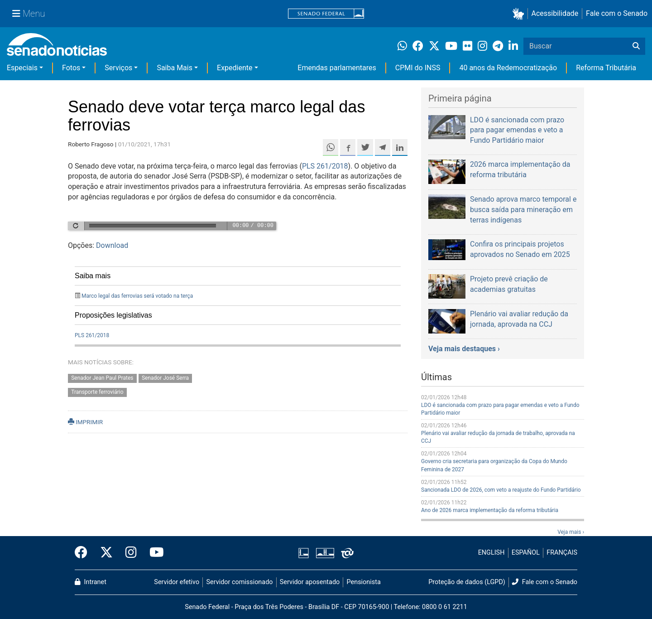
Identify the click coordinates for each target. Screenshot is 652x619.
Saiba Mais (174, 67)
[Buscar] (636, 46)
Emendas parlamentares (336, 67)
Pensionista (364, 582)
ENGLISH (491, 552)
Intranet (90, 582)
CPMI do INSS (418, 67)
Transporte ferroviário (97, 392)
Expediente (234, 67)
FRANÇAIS (562, 552)
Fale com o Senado (616, 13)
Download (112, 245)
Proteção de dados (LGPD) (466, 582)
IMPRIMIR (85, 422)
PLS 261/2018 (325, 166)
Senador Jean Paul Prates (102, 378)
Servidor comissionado (239, 582)
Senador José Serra (165, 378)
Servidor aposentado (310, 582)
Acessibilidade (555, 13)
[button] (520, 14)
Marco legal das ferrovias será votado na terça (137, 296)
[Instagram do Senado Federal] (131, 552)
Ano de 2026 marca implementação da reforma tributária (489, 510)
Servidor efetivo (176, 582)
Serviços (118, 67)
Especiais (22, 67)
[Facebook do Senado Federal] (84, 552)
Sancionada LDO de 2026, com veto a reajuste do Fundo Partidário (501, 490)
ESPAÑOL (526, 552)
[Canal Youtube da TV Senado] (153, 552)
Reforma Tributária (606, 67)
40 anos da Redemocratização (508, 67)
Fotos (71, 67)
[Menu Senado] (29, 13)
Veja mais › (570, 532)
